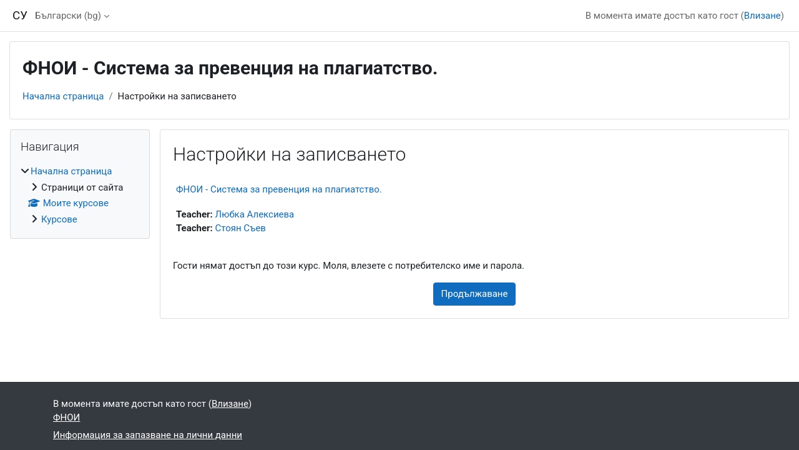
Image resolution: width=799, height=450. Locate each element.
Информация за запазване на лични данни (147, 435)
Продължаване (474, 293)
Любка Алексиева (255, 214)
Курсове (59, 219)
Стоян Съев (240, 228)
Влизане (762, 15)
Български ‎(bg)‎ (68, 15)
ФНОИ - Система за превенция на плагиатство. (279, 189)
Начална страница (63, 96)
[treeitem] (80, 195)
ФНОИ (66, 417)
